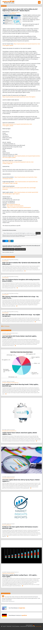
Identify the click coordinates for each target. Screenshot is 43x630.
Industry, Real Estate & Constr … (12, 333)
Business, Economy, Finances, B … (13, 572)
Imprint (4, 626)
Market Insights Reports (6, 525)
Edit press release (20, 249)
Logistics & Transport (16, 12)
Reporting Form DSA (31, 626)
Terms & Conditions (15, 626)
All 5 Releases (5, 326)
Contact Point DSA (23, 626)
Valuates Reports (13, 13)
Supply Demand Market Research (8, 573)
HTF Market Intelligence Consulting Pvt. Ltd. (10, 382)
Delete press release (8, 249)
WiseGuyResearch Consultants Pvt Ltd (9, 430)
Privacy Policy (9, 626)
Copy (38, 233)
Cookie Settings (38, 626)
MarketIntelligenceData (6, 334)
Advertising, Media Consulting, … (13, 259)
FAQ (1, 626)
